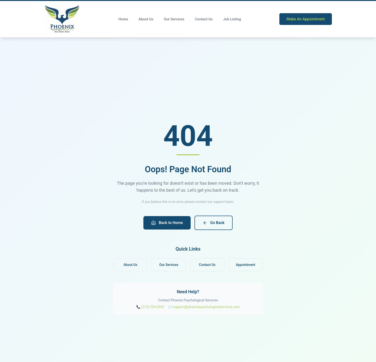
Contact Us (204, 19)
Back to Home (167, 222)
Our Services (174, 19)
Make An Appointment (306, 19)
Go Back (213, 222)
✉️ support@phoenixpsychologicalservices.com (204, 307)
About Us (146, 19)
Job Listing (232, 19)
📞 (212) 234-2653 (150, 307)
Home (123, 19)
